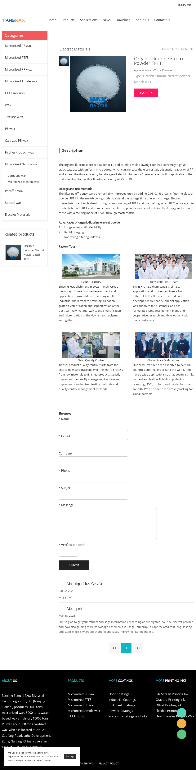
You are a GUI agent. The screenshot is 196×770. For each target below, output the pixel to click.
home (51, 20)
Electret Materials (17, 214)
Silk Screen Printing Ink (172, 694)
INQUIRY (146, 93)
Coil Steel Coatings (122, 705)
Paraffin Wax (14, 191)
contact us (162, 20)
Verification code (72, 545)
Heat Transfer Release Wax (175, 716)
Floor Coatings (119, 694)
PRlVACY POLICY (109, 763)
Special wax (13, 203)
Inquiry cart (184, 4)
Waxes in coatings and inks (128, 716)
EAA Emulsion (15, 93)
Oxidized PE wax (16, 140)
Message (66, 505)
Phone (64, 471)
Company (66, 453)
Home (166, 49)
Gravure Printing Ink (170, 700)
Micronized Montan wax (23, 182)
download (123, 20)
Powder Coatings (121, 711)
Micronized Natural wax (22, 164)
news (107, 20)
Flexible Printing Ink (170, 711)
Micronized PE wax (18, 46)
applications (89, 20)
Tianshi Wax (181, 713)
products (68, 20)
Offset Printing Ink (169, 705)
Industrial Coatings (122, 700)
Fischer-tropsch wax (19, 152)
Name (64, 419)
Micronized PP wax (18, 69)
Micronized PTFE (17, 57)
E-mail (64, 436)
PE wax (10, 129)
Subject (65, 488)
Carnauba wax (17, 175)
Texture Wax (14, 117)
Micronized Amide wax (21, 81)
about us (142, 20)
